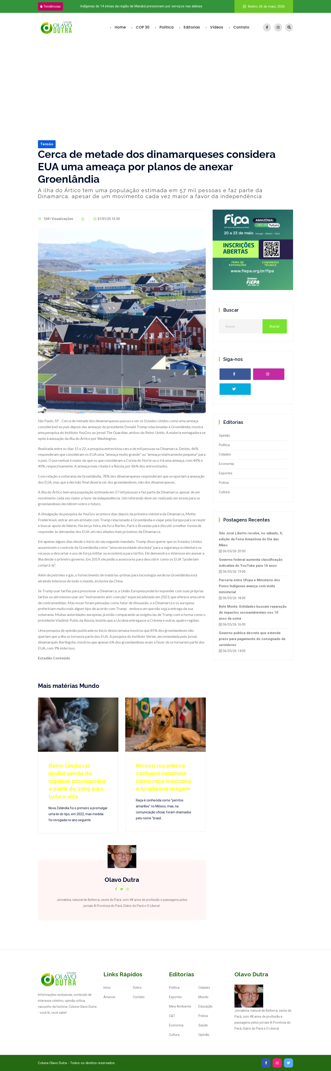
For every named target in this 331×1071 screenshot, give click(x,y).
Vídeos (216, 27)
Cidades (225, 454)
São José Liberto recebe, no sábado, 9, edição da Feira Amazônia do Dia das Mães (251, 539)
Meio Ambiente (180, 1006)
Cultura (224, 492)
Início (107, 987)
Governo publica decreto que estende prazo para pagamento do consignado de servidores (252, 639)
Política (167, 27)
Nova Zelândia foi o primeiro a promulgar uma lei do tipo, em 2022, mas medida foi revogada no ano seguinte (78, 814)
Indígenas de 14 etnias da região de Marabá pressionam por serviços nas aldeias (141, 6)
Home (120, 27)
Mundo (203, 997)
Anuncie (109, 997)
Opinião (224, 435)
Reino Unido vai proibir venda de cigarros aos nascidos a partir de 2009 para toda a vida (77, 781)
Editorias (192, 27)
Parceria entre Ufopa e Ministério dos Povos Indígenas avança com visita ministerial (249, 586)
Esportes (225, 473)
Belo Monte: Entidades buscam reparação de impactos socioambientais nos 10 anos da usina (253, 612)
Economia (226, 464)
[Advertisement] (165, 76)
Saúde (203, 1025)
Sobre (137, 987)
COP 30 (142, 27)
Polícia (224, 483)
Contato (241, 27)
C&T (172, 1016)
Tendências (50, 6)
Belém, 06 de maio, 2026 (264, 6)
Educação (205, 1006)
